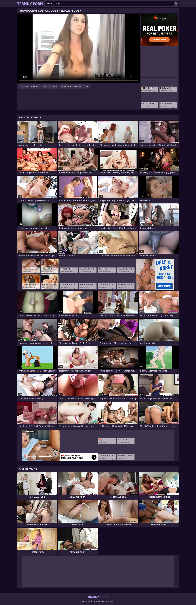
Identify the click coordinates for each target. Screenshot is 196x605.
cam (86, 86)
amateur (35, 86)
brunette (53, 86)
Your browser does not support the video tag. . (78, 48)
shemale (24, 86)
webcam (78, 86)
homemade (65, 86)
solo (44, 86)
